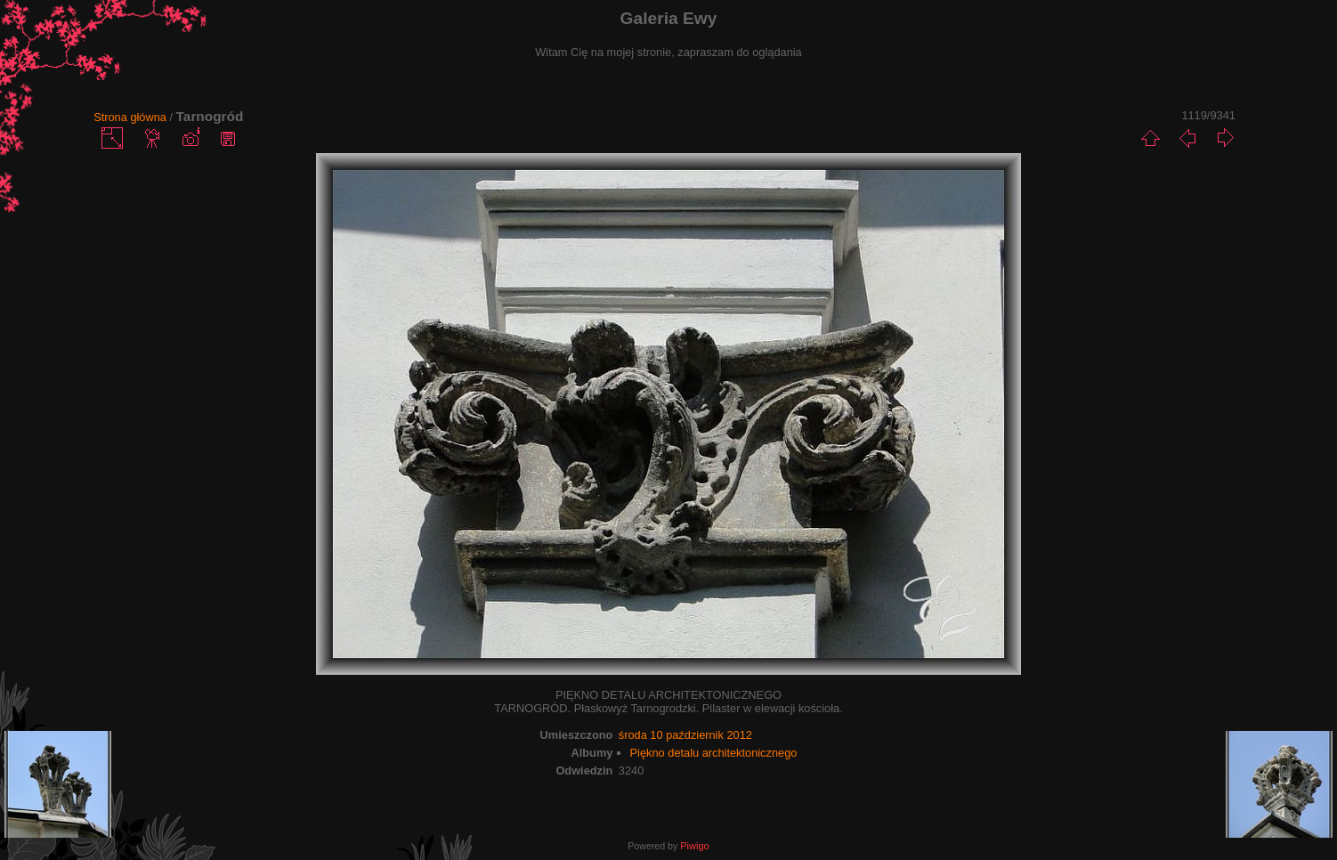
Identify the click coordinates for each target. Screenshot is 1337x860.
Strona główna (129, 117)
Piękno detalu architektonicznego (714, 752)
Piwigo (694, 845)
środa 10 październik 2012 (685, 735)
